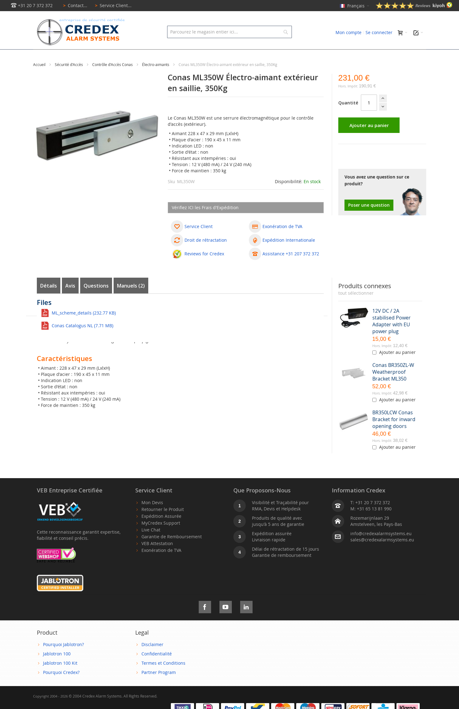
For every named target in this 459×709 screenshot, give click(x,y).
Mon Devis (152, 516)
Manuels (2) (131, 299)
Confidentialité (156, 668)
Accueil (39, 78)
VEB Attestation (157, 557)
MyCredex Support (160, 537)
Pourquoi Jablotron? (63, 658)
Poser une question (369, 219)
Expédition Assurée (161, 530)
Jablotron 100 (57, 668)
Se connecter (379, 32)
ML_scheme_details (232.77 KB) (84, 327)
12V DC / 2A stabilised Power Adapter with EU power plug (391, 335)
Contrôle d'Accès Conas (113, 78)
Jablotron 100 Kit (60, 677)
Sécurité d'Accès (69, 78)
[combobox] (229, 32)
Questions (96, 299)
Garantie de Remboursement (171, 550)
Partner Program (158, 686)
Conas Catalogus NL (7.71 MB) (82, 339)
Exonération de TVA (161, 564)
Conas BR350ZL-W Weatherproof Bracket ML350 (393, 386)
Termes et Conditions (163, 677)
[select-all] (356, 307)
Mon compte (349, 32)
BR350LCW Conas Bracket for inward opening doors (393, 433)
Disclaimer (152, 658)
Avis (70, 299)
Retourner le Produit (162, 523)
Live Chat (150, 544)
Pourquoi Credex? (61, 686)
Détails (48, 299)
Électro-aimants (156, 78)
